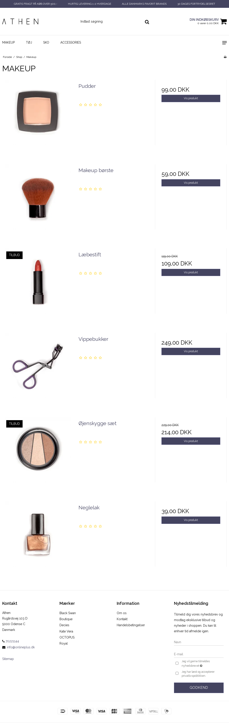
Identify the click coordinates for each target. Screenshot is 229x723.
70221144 (10, 641)
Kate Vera (66, 631)
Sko (46, 42)
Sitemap (8, 659)
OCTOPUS (66, 637)
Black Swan (67, 613)
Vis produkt (191, 98)
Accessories (70, 42)
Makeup (8, 42)
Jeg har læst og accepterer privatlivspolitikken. (198, 673)
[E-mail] (199, 654)
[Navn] (199, 642)
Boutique (65, 619)
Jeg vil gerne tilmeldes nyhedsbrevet (202, 663)
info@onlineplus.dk (21, 647)
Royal (63, 643)
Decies (64, 625)
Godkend (199, 687)
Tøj (29, 42)
